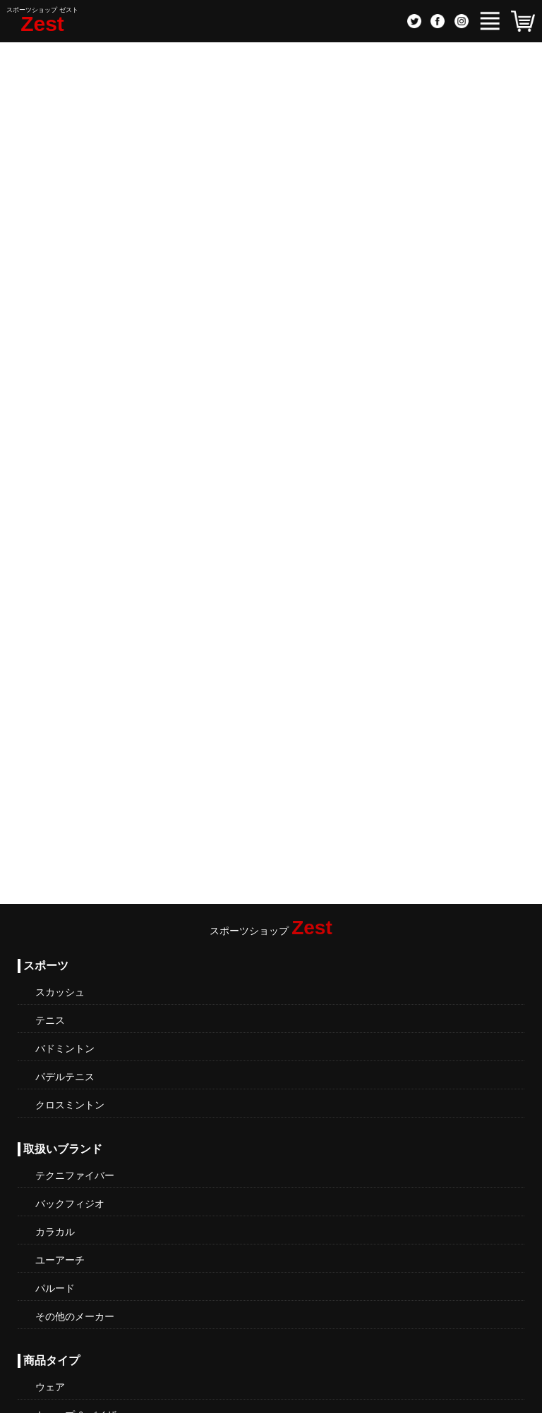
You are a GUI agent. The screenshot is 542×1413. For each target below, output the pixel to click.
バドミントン (65, 1048)
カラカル (55, 1231)
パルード (55, 1288)
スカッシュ (60, 992)
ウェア (50, 1387)
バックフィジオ (69, 1203)
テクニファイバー (74, 1175)
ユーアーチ (60, 1260)
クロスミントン (69, 1105)
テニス (50, 1020)
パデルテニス (65, 1076)
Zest (42, 23)
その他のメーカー (74, 1316)
